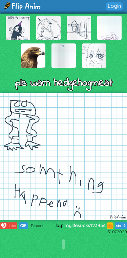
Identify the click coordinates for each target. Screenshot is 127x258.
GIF (23, 225)
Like (8, 225)
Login (114, 6)
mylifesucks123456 (88, 225)
